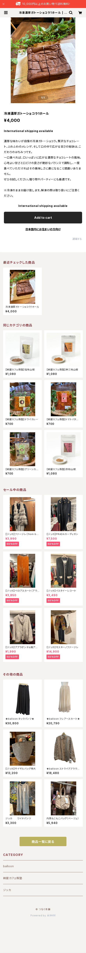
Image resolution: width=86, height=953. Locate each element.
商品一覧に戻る (43, 842)
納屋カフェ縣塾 (12, 878)
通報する (77, 238)
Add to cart (43, 218)
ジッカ (7, 890)
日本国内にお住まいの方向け (43, 229)
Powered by (43, 915)
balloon (8, 866)
